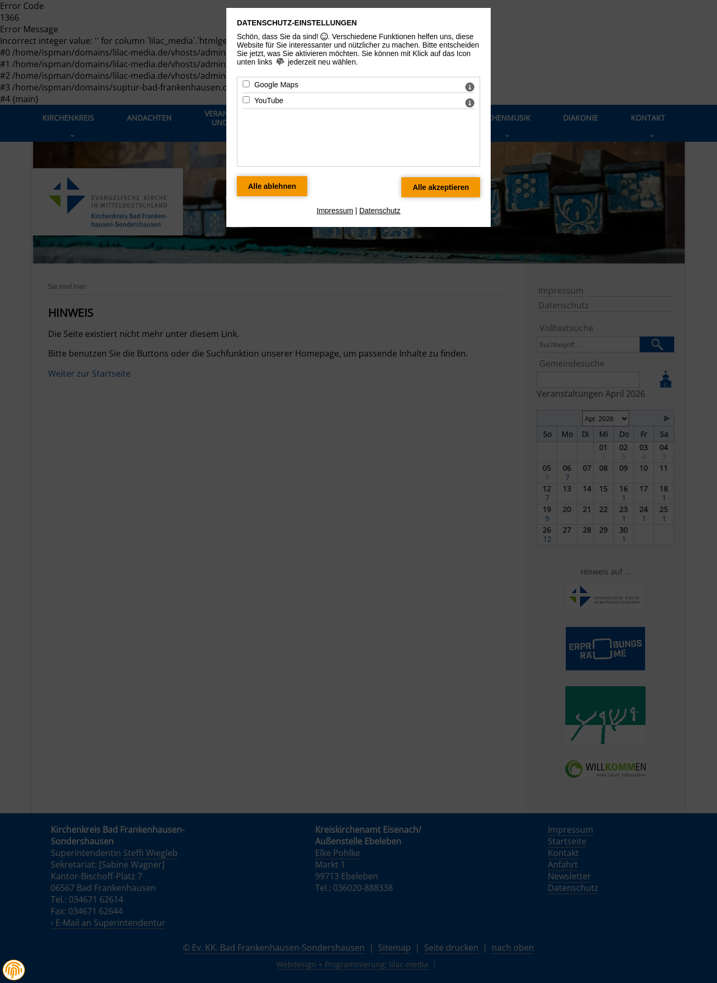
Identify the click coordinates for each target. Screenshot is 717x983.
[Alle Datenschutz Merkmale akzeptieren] (440, 187)
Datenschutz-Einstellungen (297, 23)
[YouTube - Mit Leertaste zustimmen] (246, 99)
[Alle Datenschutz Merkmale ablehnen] (272, 186)
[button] (13, 970)
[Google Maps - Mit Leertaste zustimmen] (246, 83)
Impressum (335, 210)
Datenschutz (379, 210)
